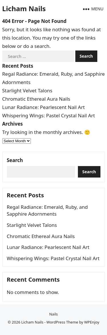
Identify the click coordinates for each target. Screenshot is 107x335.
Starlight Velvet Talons (27, 90)
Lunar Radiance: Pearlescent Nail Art (43, 107)
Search (15, 160)
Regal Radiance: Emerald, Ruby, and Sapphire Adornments (47, 210)
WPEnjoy (91, 322)
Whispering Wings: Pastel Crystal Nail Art (48, 115)
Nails (53, 314)
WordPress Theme (62, 322)
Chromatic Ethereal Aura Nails (36, 99)
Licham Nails (24, 8)
